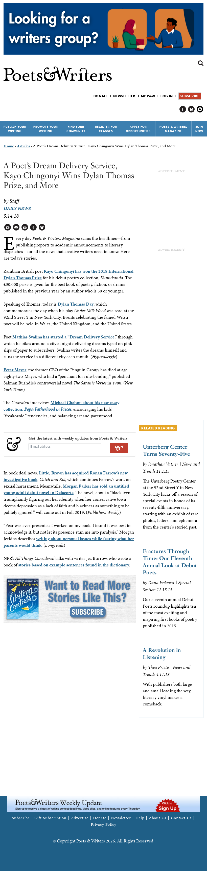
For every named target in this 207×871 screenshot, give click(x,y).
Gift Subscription (50, 818)
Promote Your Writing (45, 129)
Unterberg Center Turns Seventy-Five (166, 450)
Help (139, 818)
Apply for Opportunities (138, 129)
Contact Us (181, 818)
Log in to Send (16, 227)
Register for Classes (106, 129)
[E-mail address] (65, 446)
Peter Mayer (15, 369)
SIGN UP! (119, 448)
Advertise (79, 818)
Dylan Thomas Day (76, 304)
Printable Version (7, 227)
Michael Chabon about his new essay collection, (61, 405)
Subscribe (189, 96)
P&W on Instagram (200, 109)
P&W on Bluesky (191, 109)
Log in (166, 96)
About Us (157, 818)
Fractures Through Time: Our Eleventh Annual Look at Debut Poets (170, 562)
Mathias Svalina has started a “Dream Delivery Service (63, 337)
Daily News (17, 208)
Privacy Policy (104, 824)
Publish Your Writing (15, 129)
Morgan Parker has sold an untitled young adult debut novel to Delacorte (66, 489)
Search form (200, 63)
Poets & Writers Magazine (173, 129)
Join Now (199, 129)
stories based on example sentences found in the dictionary (73, 565)
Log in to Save (24, 227)
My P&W (148, 96)
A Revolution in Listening (162, 653)
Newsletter (124, 96)
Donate (101, 96)
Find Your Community (75, 129)
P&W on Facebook (182, 109)
